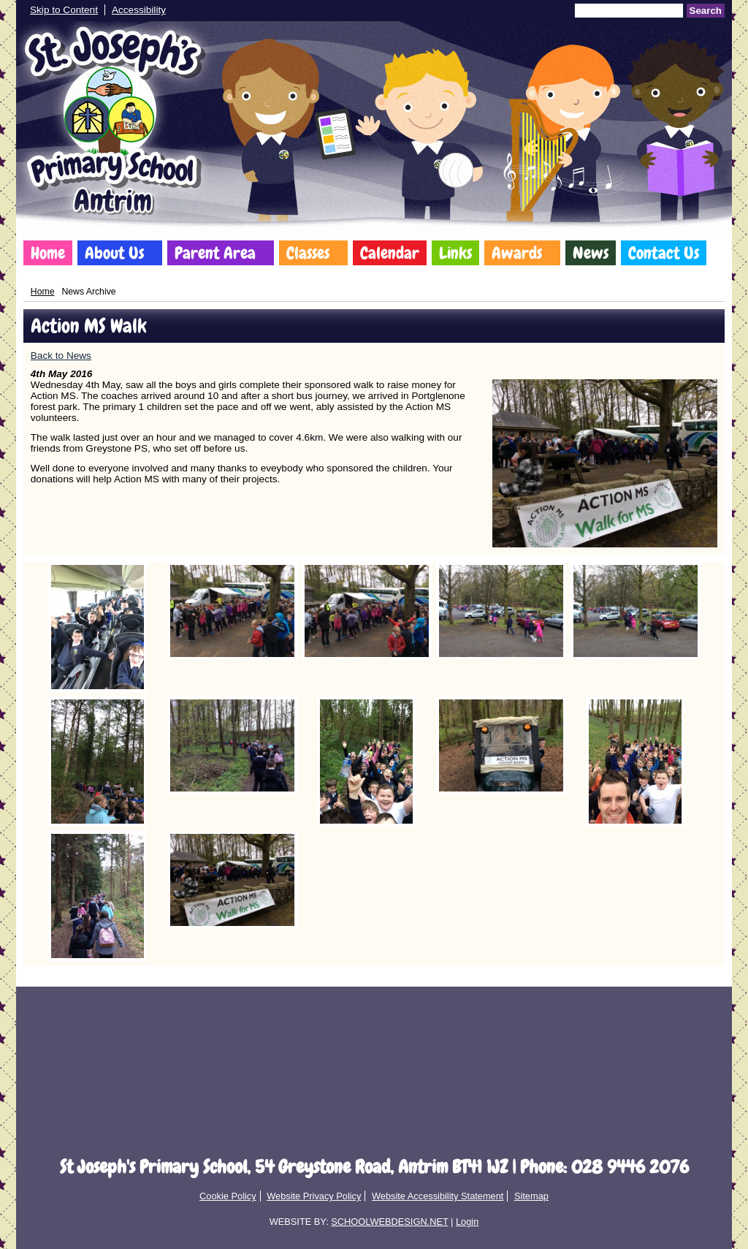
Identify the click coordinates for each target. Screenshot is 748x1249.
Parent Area (215, 253)
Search (706, 10)
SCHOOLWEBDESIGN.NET (389, 1221)
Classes (307, 253)
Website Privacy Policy (314, 1196)
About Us (114, 253)
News (590, 253)
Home (48, 253)
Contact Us (663, 253)
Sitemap (531, 1196)
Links (455, 253)
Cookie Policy (227, 1196)
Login (467, 1221)
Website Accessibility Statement (437, 1196)
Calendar (389, 253)
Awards (517, 253)
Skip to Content (64, 9)
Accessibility (139, 9)
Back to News (61, 355)
